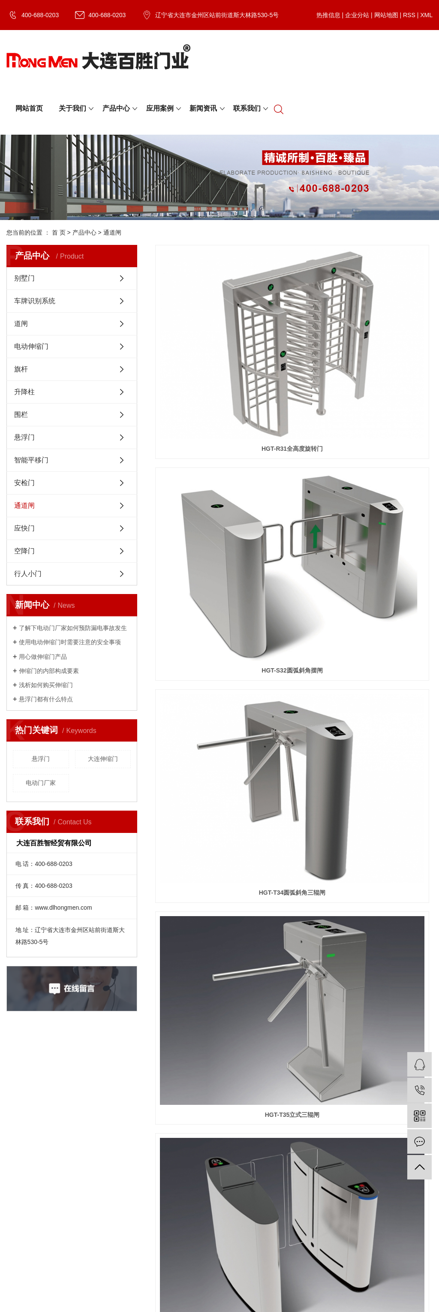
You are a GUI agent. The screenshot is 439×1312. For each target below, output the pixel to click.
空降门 (24, 551)
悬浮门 (24, 437)
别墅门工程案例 (206, 1116)
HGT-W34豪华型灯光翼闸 (389, 402)
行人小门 (28, 573)
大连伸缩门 (103, 758)
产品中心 (116, 108)
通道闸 (112, 232)
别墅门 (24, 278)
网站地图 (386, 15)
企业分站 (357, 15)
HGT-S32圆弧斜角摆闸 (293, 314)
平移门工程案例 (206, 1137)
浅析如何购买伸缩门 (46, 685)
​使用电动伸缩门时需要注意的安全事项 (70, 642)
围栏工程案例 (203, 1191)
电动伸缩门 (31, 346)
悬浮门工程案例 (206, 1159)
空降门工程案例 (206, 1127)
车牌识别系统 (34, 301)
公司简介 (18, 1116)
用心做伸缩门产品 (43, 656)
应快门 (24, 528)
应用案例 (160, 108)
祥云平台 (86, 1272)
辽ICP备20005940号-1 (205, 1261)
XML (426, 15)
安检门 (24, 482)
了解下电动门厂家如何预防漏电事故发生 (73, 627)
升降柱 (24, 391)
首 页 (59, 232)
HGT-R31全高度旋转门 (198, 314)
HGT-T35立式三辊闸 (198, 402)
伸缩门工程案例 (206, 1148)
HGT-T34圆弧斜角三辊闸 (389, 314)
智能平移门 (31, 460)
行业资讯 (75, 1127)
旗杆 (21, 369)
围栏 (21, 414)
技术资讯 (75, 1137)
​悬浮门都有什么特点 (46, 699)
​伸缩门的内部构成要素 (49, 670)
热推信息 (328, 15)
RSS (409, 15)
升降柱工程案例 (206, 1202)
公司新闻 (75, 1116)
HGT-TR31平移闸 (293, 402)
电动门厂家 (41, 782)
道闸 (21, 323)
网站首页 (29, 108)
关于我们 (72, 108)
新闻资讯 (203, 108)
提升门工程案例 (206, 1170)
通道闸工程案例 (206, 1180)
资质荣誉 (18, 1127)
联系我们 (247, 108)
